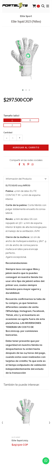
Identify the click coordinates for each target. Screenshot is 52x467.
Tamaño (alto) (11, 115)
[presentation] (2, 422)
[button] (22, 90)
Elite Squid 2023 (20, 440)
